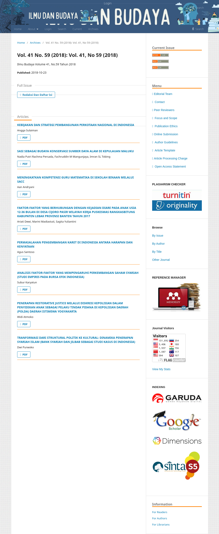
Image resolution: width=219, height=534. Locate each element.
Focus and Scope (164, 118)
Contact (158, 102)
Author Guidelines (165, 142)
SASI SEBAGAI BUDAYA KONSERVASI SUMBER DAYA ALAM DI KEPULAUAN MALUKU (75, 151)
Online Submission (165, 134)
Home (18, 29)
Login (48, 29)
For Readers (159, 512)
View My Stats (161, 369)
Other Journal (161, 259)
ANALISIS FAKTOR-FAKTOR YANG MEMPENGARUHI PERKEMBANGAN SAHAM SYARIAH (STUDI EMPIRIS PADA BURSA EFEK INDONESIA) (77, 275)
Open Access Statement (169, 166)
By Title (157, 251)
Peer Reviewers (163, 110)
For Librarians (161, 524)
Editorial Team (162, 94)
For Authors (159, 518)
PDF (25, 137)
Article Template (163, 150)
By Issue (157, 235)
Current (77, 29)
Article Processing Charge (169, 158)
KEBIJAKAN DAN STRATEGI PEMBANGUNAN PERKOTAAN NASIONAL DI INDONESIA (75, 125)
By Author (158, 243)
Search (62, 29)
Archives (93, 29)
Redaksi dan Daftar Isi (37, 95)
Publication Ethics (165, 126)
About (32, 29)
